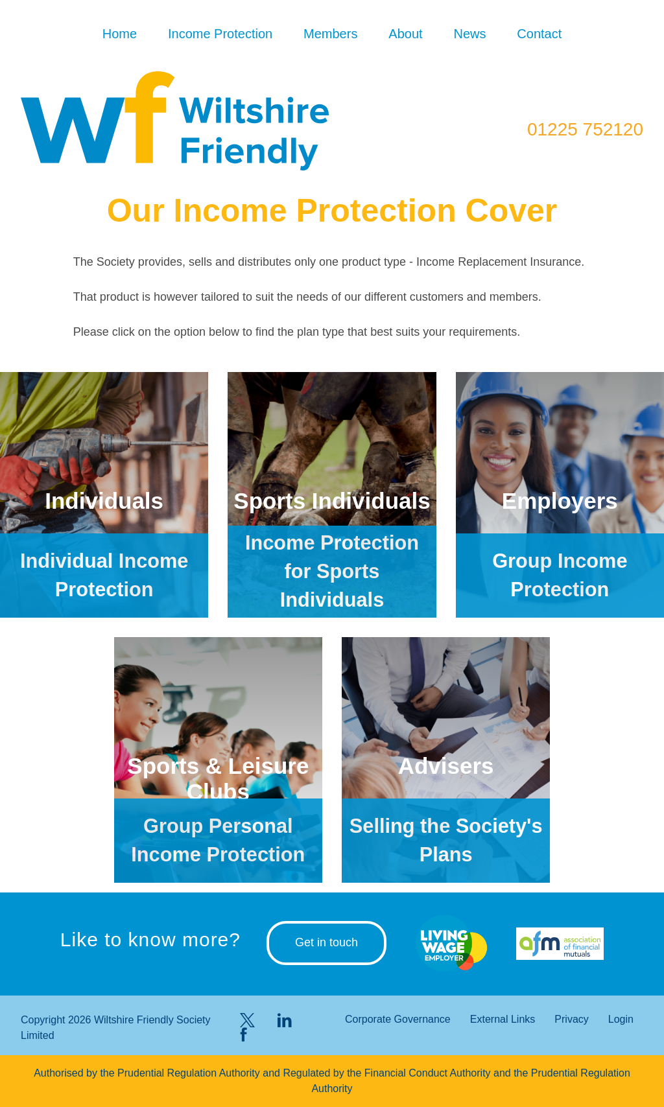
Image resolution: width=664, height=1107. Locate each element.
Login (621, 1019)
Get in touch (326, 942)
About (405, 34)
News (469, 34)
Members (330, 34)
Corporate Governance (398, 1019)
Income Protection (220, 34)
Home (119, 34)
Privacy (571, 1019)
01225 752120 (585, 129)
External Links (503, 1019)
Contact (539, 34)
